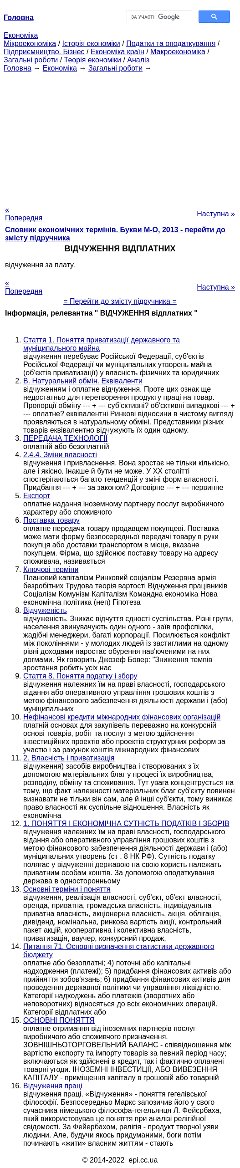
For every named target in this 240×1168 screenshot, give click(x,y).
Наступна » (216, 214)
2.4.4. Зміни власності (60, 455)
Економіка (21, 35)
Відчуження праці (52, 1086)
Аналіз (138, 60)
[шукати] (158, 17)
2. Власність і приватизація (68, 758)
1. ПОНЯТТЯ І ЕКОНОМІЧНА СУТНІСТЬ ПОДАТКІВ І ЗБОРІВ (126, 823)
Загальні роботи (31, 60)
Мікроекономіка (30, 43)
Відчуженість (45, 610)
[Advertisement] (120, 136)
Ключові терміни (50, 569)
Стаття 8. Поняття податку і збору (80, 676)
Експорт (36, 496)
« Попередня (23, 214)
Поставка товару (51, 520)
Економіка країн (117, 52)
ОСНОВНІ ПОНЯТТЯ (59, 1020)
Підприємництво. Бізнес (44, 52)
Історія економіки (91, 43)
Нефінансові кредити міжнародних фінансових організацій (121, 717)
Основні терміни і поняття (67, 889)
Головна (17, 68)
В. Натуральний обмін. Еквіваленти (83, 381)
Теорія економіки (92, 60)
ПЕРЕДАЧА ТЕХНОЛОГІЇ (65, 438)
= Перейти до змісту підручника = (120, 301)
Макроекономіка (177, 52)
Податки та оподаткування (170, 43)
